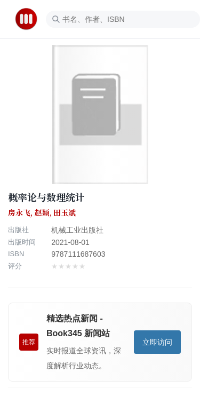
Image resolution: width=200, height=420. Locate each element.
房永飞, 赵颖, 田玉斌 (42, 213)
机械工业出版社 (77, 230)
